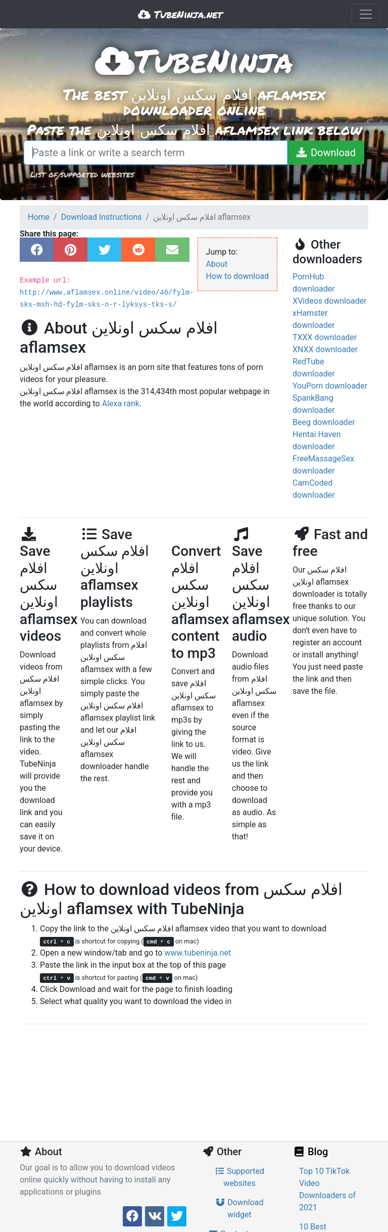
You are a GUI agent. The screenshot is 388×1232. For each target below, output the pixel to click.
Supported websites (239, 1177)
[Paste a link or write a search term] (155, 152)
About (217, 264)
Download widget (239, 1208)
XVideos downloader (330, 301)
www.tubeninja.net (197, 953)
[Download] (325, 152)
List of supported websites (82, 174)
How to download (237, 276)
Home (39, 217)
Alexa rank (120, 403)
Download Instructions (101, 217)
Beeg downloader (324, 422)
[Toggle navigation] (366, 14)
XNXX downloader (325, 349)
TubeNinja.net (180, 14)
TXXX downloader (325, 337)
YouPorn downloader (330, 386)
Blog (310, 1152)
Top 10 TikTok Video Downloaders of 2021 (327, 1189)
